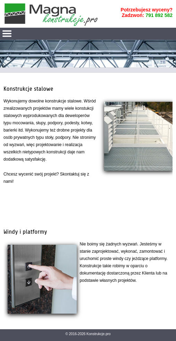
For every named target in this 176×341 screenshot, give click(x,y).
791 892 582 (159, 15)
